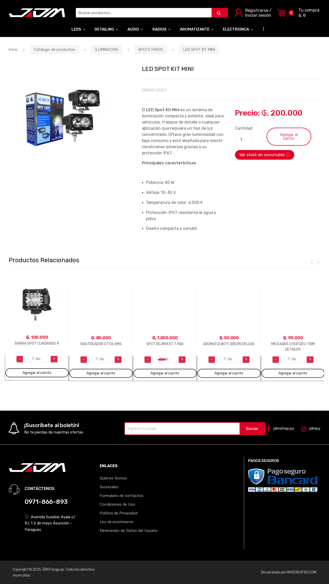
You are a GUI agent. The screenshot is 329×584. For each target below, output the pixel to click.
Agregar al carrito (289, 136)
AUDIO (133, 29)
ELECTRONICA (236, 29)
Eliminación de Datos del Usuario (129, 530)
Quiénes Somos (113, 478)
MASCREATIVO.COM (301, 572)
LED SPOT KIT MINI (199, 49)
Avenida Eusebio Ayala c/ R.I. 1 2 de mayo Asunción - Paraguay (50, 523)
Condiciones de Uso (117, 504)
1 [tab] (162, 361)
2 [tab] (171, 361)
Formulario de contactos (121, 495)
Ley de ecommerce (116, 522)
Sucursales (109, 487)
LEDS (76, 29)
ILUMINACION (106, 49)
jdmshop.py (280, 428)
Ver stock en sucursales (264, 154)
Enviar (252, 428)
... (261, 29)
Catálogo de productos (54, 49)
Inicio (13, 49)
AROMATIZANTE (194, 29)
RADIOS (159, 29)
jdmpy (310, 428)
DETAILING (104, 29)
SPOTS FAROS (150, 49)
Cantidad (244, 128)
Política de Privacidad (119, 513)
